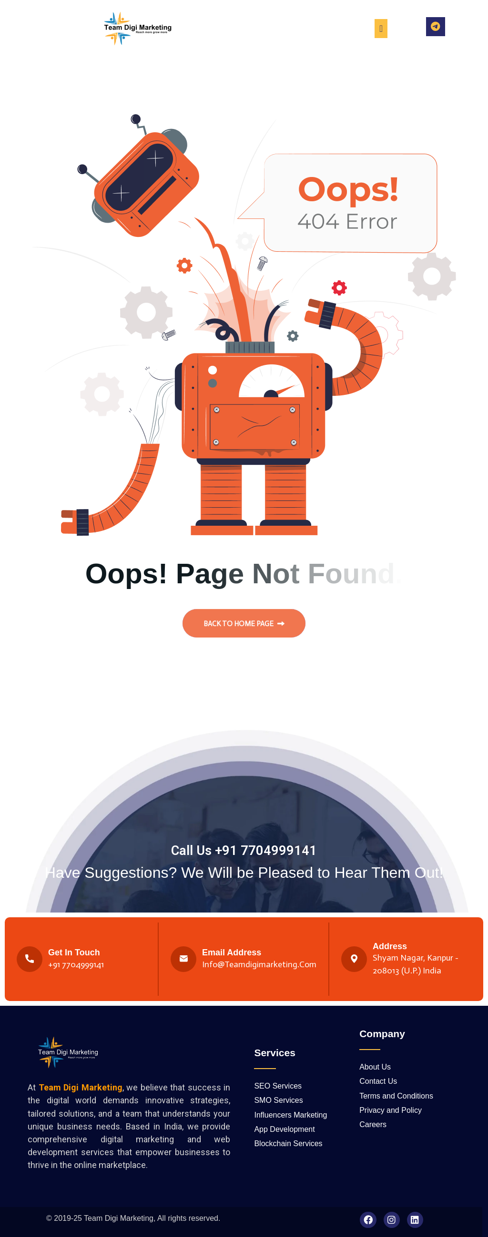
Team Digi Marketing (118, 1218)
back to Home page (244, 627)
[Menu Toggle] (381, 28)
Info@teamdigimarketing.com (259, 964)
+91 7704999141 (76, 964)
